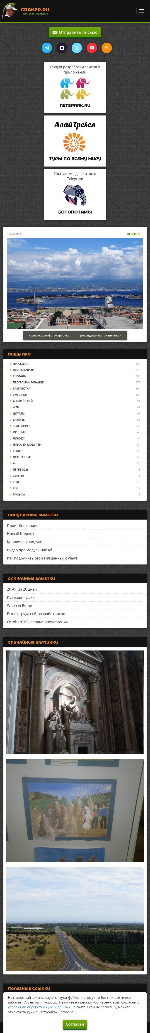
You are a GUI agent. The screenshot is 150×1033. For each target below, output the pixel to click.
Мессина (133, 234)
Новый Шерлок (20, 533)
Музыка (19, 494)
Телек (17, 482)
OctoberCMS (22, 457)
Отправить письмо (75, 32)
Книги (18, 451)
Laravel (19, 420)
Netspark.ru (75, 105)
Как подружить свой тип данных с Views (42, 558)
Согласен (75, 1024)
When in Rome (19, 605)
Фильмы (19, 432)
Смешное (20, 395)
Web (16, 407)
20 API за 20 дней (22, 589)
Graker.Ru (35, 9)
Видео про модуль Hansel (29, 549)
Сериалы (20, 376)
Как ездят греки (21, 597)
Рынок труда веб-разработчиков (36, 613)
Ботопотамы (75, 212)
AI (14, 463)
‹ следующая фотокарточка (49, 335)
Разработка (21, 388)
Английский (23, 401)
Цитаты (19, 413)
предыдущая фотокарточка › (99, 335)
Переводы (20, 469)
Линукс (19, 438)
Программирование (28, 382)
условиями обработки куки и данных (39, 1007)
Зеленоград (22, 426)
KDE (15, 488)
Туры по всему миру (75, 158)
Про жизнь (21, 364)
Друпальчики (23, 370)
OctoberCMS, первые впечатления (37, 621)
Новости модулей (27, 445)
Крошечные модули (24, 541)
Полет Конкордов (22, 525)
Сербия (18, 476)
